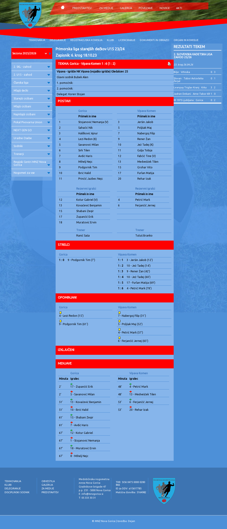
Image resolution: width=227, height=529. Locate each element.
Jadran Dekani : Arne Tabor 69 (192, 93)
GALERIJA (126, 8)
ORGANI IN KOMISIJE (186, 40)
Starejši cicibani (32, 98)
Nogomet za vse (32, 172)
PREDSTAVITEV (82, 8)
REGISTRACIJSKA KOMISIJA (86, 40)
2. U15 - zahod (32, 74)
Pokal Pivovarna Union (32, 122)
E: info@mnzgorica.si (91, 494)
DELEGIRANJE (58, 40)
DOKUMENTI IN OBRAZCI (154, 40)
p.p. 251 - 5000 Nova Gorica (95, 490)
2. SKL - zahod (32, 66)
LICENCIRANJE (126, 40)
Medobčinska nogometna (94, 479)
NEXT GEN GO (32, 130)
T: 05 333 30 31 (87, 497)
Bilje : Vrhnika (182, 72)
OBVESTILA (48, 481)
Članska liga (32, 82)
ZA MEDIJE (106, 8)
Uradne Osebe (32, 138)
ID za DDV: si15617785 (128, 488)
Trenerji (32, 153)
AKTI (179, 8)
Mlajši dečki (32, 90)
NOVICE (165, 8)
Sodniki (32, 146)
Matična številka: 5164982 (131, 492)
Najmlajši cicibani (32, 114)
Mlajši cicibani (32, 106)
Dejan (131, 521)
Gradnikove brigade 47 (92, 486)
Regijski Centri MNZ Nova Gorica (32, 163)
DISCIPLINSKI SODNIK (17, 492)
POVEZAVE (146, 8)
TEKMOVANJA (37, 40)
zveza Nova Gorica (89, 482)
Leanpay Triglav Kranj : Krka (190, 87)
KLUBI (110, 40)
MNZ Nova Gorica (105, 521)
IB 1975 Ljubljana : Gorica (188, 100)
